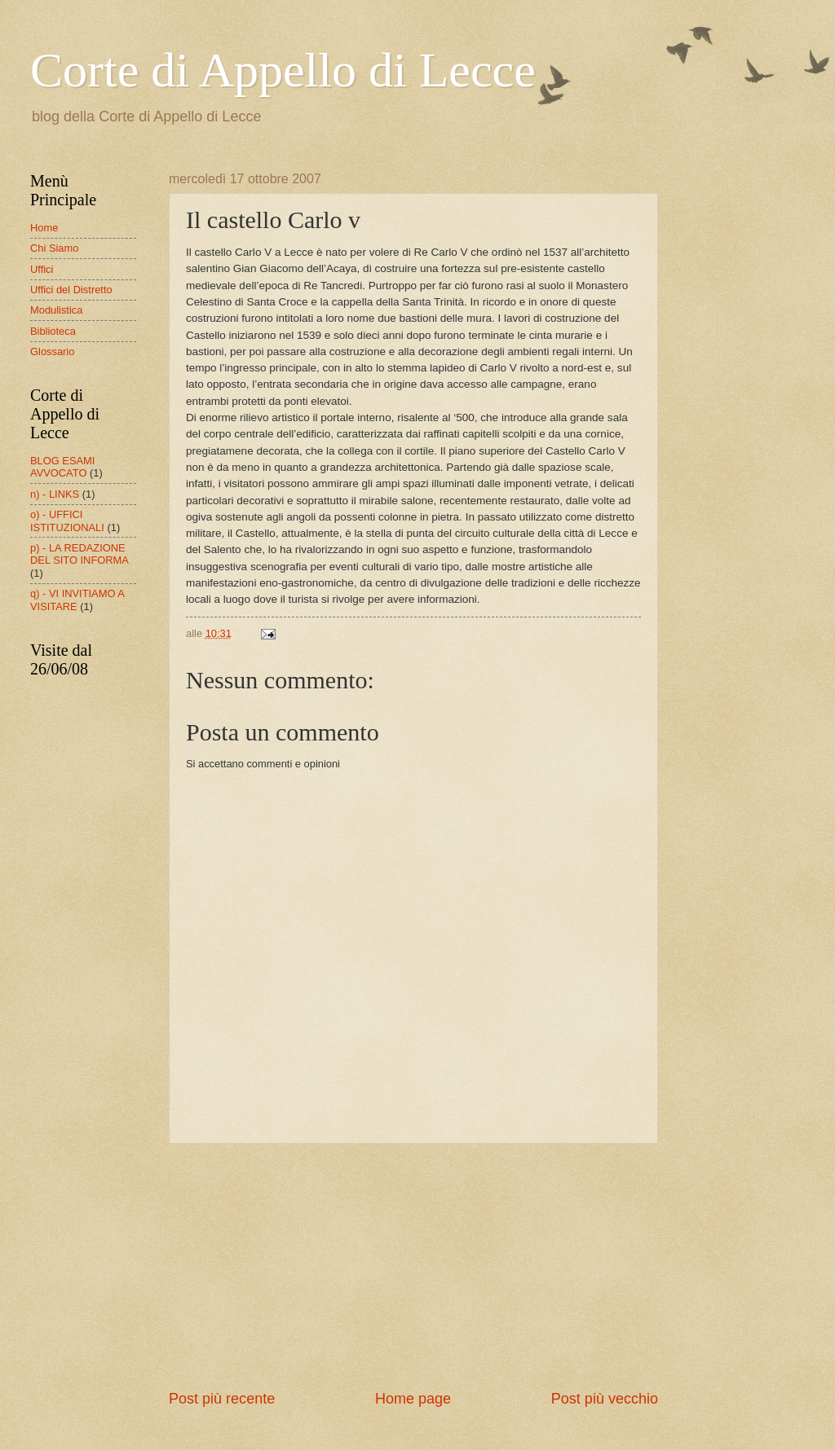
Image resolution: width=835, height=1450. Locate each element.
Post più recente (222, 1399)
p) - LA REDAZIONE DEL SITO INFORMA (79, 554)
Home (44, 228)
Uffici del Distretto (71, 289)
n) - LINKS (54, 494)
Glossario (52, 351)
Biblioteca (53, 331)
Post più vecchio (604, 1399)
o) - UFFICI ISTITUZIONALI (67, 520)
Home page (413, 1399)
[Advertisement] (413, 1267)
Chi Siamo (54, 248)
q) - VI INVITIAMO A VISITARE (77, 599)
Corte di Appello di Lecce (283, 70)
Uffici (41, 269)
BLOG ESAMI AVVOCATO (62, 467)
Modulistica (56, 310)
